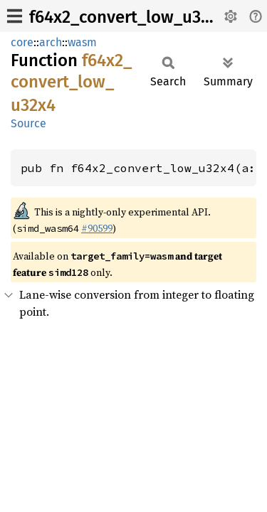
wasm (82, 42)
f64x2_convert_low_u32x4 (128, 17)
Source (28, 123)
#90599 (96, 228)
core (22, 42)
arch (50, 42)
